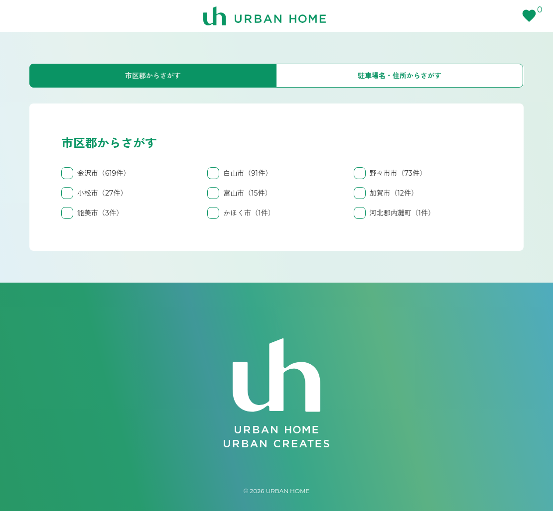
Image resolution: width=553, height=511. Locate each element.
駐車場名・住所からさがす (399, 75)
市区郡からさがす (153, 75)
